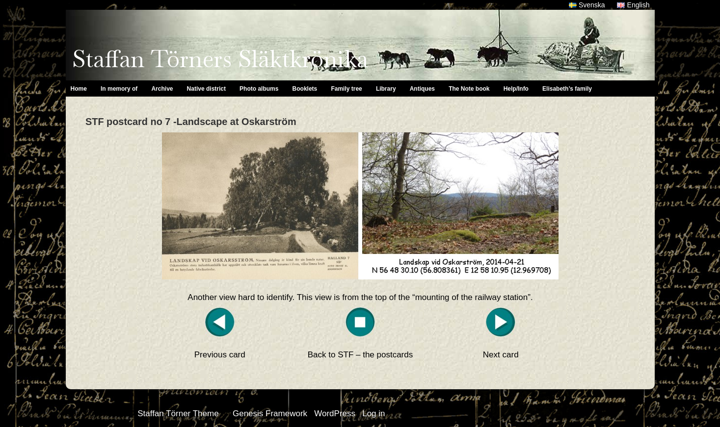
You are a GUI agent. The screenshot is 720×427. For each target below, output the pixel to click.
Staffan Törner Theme (177, 413)
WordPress (334, 413)
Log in (373, 413)
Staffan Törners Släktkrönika (220, 59)
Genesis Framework (270, 413)
